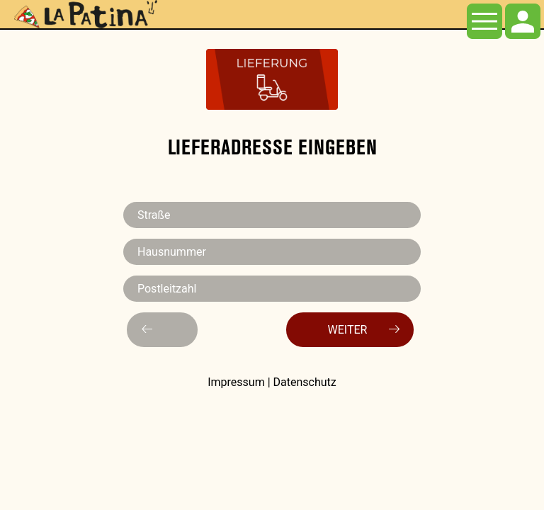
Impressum (236, 382)
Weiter (364, 329)
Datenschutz (304, 382)
